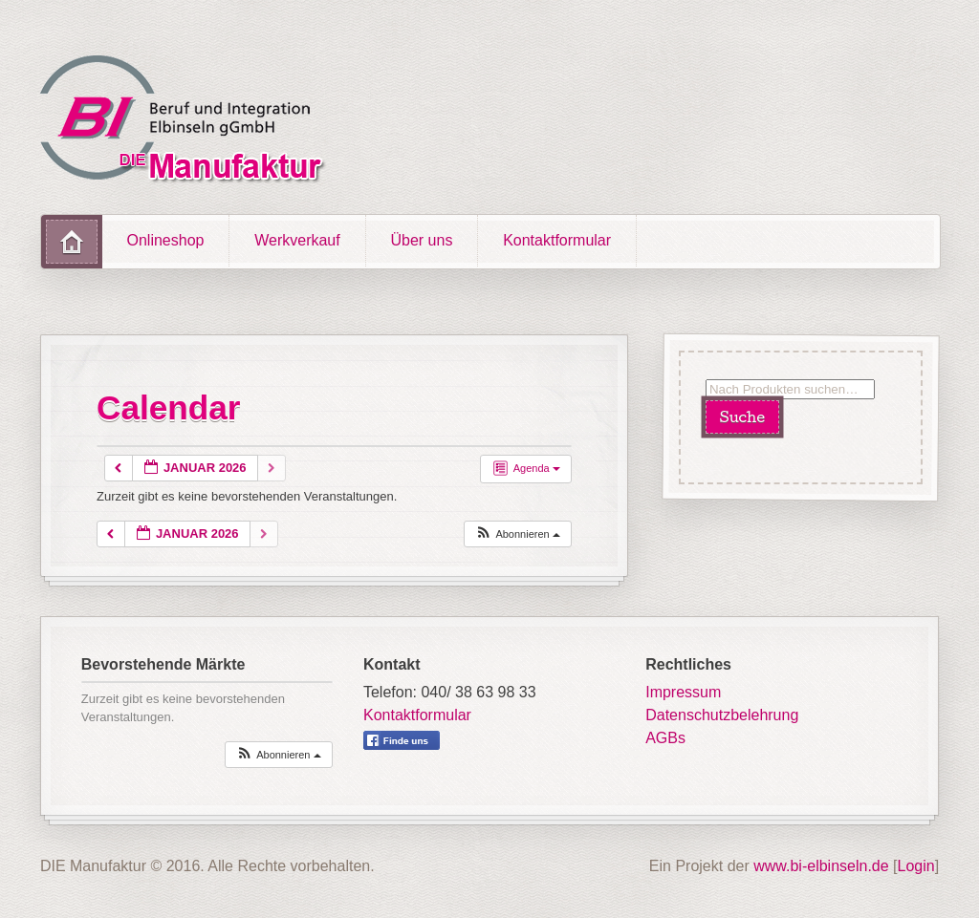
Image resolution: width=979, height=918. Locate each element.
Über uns (421, 240)
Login (916, 866)
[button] (517, 534)
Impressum (683, 692)
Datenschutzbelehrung (721, 715)
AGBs (665, 738)
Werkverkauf (297, 240)
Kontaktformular (557, 240)
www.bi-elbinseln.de (820, 866)
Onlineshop (166, 240)
